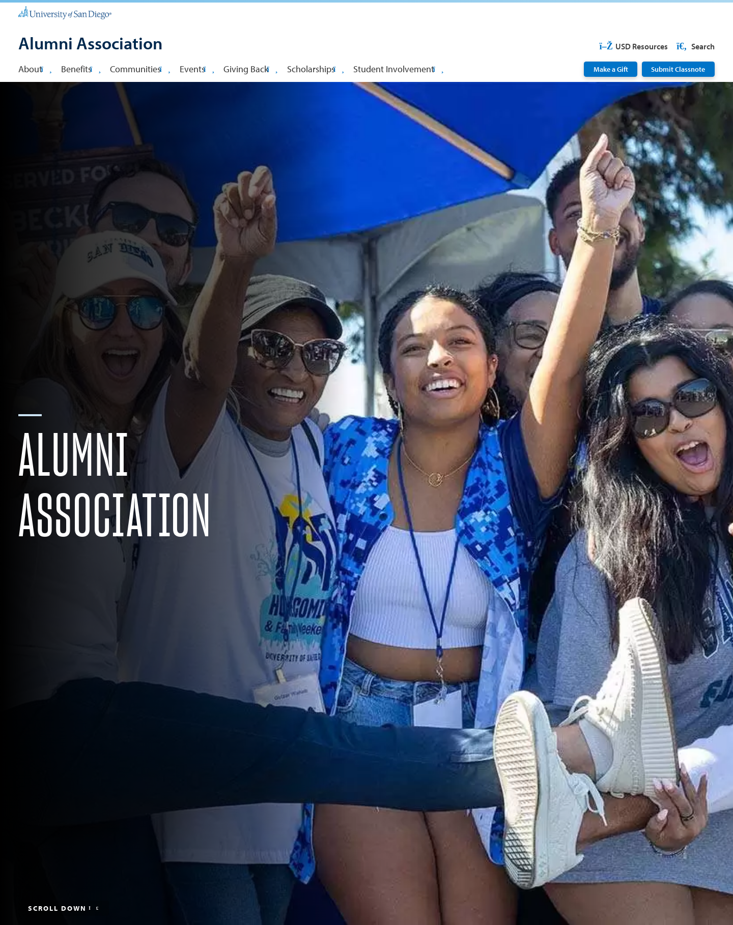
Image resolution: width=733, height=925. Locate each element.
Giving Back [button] (250, 69)
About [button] (34, 69)
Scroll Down (64, 908)
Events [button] (197, 69)
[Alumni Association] (90, 44)
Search (695, 46)
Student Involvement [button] (398, 69)
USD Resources (633, 46)
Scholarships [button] (315, 69)
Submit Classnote (678, 69)
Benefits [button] (81, 69)
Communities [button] (140, 69)
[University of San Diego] (64, 12)
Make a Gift (611, 69)
